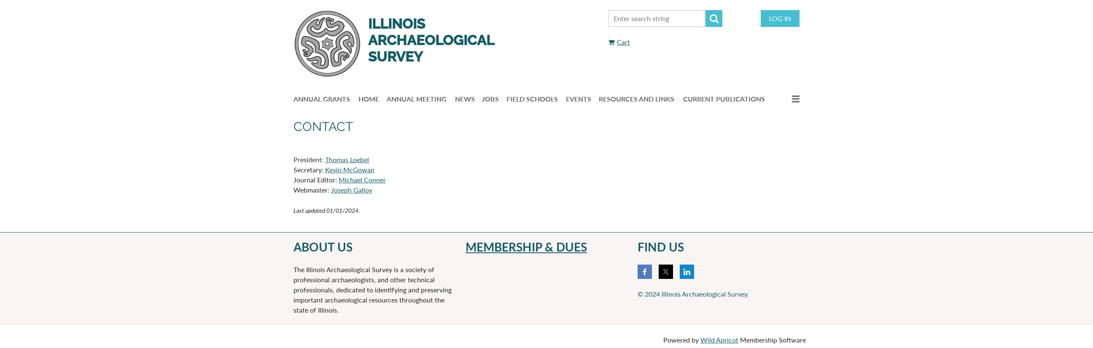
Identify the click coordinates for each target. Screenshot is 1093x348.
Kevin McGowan (349, 170)
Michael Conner (362, 180)
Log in (780, 18)
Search (713, 18)
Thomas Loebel (347, 159)
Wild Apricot (719, 340)
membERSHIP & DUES (526, 247)
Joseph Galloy (351, 190)
